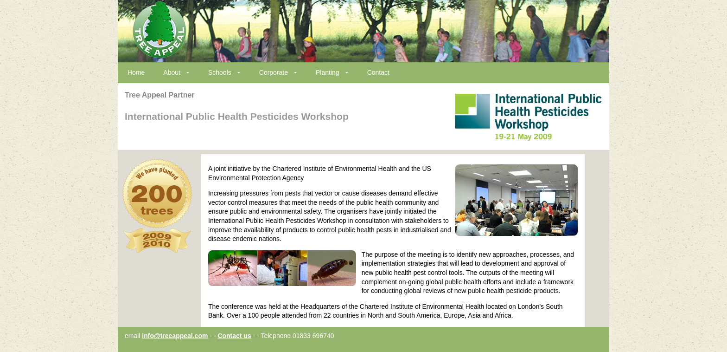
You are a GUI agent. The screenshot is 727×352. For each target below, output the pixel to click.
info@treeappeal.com (175, 335)
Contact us (234, 335)
